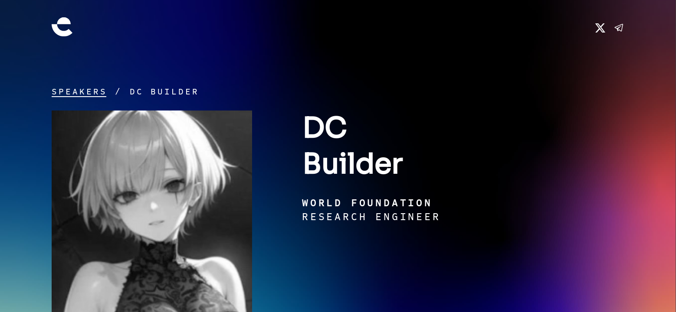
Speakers (79, 92)
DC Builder (164, 92)
